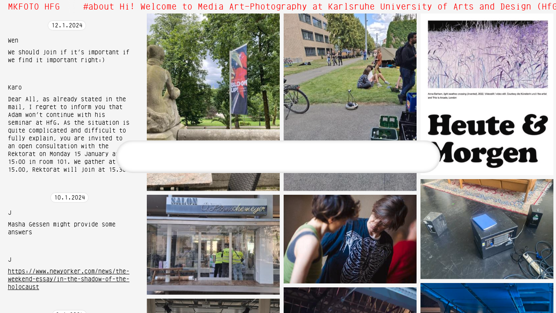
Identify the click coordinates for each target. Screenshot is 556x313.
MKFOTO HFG (34, 7)
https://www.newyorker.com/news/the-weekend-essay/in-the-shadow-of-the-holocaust (68, 279)
